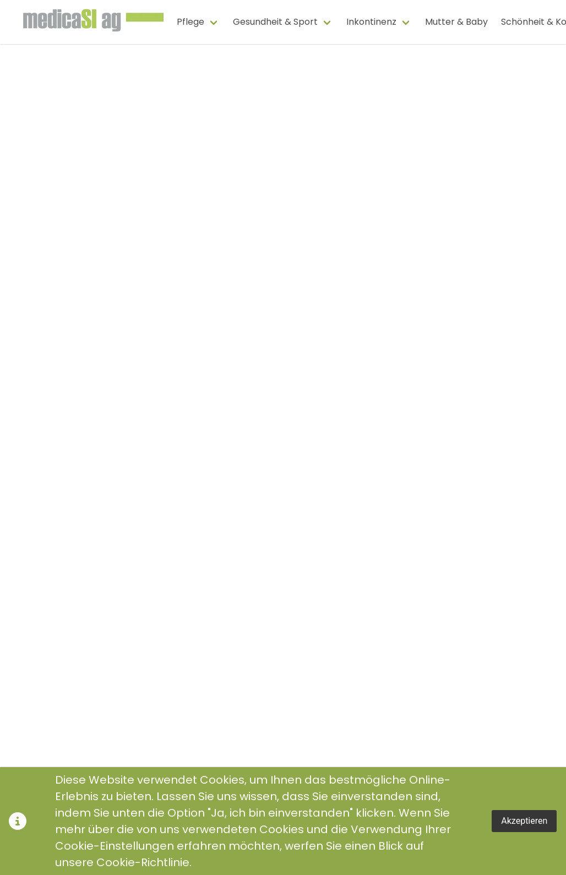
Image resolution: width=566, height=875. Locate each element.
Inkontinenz (371, 21)
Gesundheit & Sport (275, 21)
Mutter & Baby (456, 21)
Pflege (190, 21)
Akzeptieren (524, 821)
